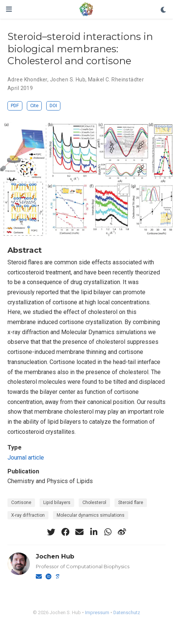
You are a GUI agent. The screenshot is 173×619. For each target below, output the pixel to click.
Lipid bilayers (56, 502)
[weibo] (122, 532)
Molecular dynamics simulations (91, 515)
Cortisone (21, 502)
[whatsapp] (107, 532)
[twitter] (51, 532)
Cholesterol (94, 502)
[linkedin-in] (93, 532)
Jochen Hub (55, 556)
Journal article (25, 457)
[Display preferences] (163, 10)
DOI (53, 105)
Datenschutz (126, 612)
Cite (34, 105)
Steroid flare (130, 502)
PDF (15, 105)
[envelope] (79, 532)
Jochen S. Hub (67, 80)
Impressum (97, 612)
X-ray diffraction (28, 515)
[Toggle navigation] (9, 9)
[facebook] (65, 532)
